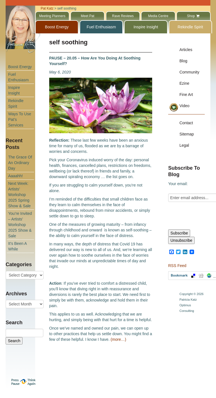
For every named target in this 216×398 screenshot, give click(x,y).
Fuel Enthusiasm (18, 77)
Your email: (178, 183)
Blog (183, 61)
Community (189, 72)
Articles (185, 49)
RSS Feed (177, 265)
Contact (186, 123)
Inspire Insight (14, 90)
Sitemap (186, 134)
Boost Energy (20, 67)
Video (184, 105)
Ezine (184, 83)
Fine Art (186, 94)
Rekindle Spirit (15, 103)
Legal (184, 145)
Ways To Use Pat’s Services (19, 119)
